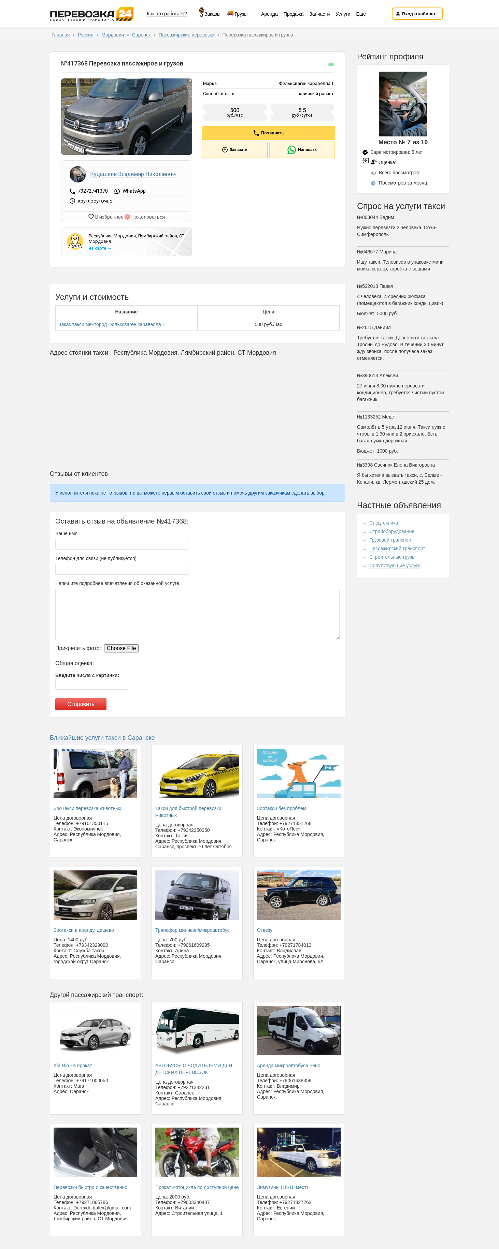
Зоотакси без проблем (281, 806)
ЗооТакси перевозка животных (87, 806)
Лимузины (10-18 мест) (282, 1185)
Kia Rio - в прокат (73, 1064)
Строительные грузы (392, 557)
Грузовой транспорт (391, 540)
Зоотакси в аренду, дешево (84, 928)
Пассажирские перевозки (187, 35)
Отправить (80, 702)
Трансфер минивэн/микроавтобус (192, 928)
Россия (86, 35)
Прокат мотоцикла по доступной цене (197, 1185)
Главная (61, 35)
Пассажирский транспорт (397, 548)
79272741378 (93, 191)
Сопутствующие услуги (394, 565)
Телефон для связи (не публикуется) (96, 556)
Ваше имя (66, 531)
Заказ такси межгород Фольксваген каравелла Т (111, 322)
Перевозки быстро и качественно (90, 1185)
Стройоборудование (391, 531)
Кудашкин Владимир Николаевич (133, 174)
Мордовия (113, 35)
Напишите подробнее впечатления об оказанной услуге (117, 581)
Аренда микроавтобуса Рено (288, 1064)
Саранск (142, 35)
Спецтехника (383, 523)
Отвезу (264, 928)
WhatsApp (134, 191)
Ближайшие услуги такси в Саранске (102, 736)
